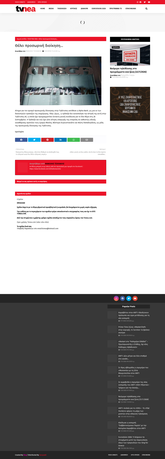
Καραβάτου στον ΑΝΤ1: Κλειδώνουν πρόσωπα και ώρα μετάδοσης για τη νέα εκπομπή (133, 315)
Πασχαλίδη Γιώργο (128, 75)
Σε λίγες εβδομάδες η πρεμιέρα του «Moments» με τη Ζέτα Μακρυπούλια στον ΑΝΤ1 (133, 370)
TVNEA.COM (21, 214)
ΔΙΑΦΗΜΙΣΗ (31, 2)
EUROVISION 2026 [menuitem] (99, 9)
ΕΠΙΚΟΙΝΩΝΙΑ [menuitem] (131, 9)
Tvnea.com (88, 218)
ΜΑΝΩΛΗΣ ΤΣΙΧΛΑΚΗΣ (33, 51)
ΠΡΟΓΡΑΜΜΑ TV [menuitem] (115, 9)
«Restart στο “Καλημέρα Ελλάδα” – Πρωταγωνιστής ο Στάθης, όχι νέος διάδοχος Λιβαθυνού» (133, 344)
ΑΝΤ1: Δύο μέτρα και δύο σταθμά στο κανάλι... (132, 357)
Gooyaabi (42, 455)
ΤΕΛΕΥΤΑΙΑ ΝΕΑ (32, 39)
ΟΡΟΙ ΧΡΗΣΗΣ (42, 2)
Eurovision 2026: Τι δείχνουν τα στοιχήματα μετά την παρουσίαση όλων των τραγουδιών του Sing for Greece (133, 441)
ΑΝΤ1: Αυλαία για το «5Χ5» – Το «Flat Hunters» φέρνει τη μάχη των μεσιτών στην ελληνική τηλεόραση (133, 411)
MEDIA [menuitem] (51, 9)
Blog (25, 455)
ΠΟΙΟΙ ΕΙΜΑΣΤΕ (20, 2)
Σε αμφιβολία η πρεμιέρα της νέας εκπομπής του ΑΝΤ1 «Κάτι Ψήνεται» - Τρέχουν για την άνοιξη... (134, 385)
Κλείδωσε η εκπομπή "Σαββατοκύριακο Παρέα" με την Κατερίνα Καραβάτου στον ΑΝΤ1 (132, 425)
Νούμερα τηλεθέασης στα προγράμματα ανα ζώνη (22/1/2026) (128, 70)
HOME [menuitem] (42, 9)
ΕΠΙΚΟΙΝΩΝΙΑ (146, 455)
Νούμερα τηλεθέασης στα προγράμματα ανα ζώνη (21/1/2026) (133, 397)
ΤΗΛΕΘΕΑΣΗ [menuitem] (61, 9)
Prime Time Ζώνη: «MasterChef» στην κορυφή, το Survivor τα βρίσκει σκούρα (134, 330)
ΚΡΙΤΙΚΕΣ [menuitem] (73, 9)
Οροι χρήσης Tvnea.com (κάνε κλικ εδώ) (33, 222)
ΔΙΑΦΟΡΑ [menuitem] (84, 9)
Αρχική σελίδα (21, 39)
